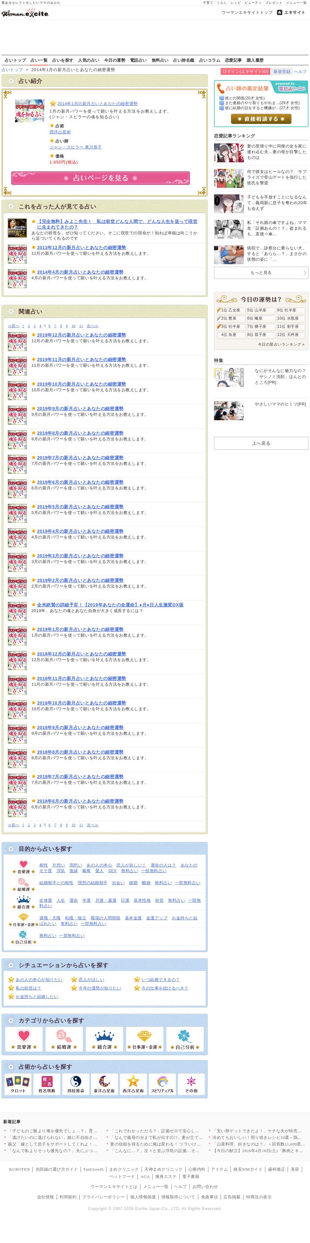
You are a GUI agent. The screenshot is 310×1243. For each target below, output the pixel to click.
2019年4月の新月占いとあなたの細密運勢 (80, 531)
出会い (118, 882)
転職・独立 (76, 918)
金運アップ (157, 918)
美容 (295, 1169)
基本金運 (133, 918)
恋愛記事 (233, 60)
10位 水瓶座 (288, 318)
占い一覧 (39, 60)
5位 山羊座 (257, 310)
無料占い (160, 60)
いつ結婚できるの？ (161, 979)
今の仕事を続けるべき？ (165, 988)
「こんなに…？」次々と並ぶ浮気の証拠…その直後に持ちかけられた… (178, 1150)
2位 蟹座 (228, 318)
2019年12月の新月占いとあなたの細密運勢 (81, 334)
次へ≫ (93, 326)
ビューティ (253, 2)
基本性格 (142, 900)
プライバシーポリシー (103, 1197)
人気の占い (88, 60)
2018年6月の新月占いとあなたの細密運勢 (80, 801)
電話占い (138, 60)
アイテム (219, 1169)
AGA (145, 1176)
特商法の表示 (259, 1197)
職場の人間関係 (106, 918)
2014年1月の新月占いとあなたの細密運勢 (98, 103)
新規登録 (281, 71)
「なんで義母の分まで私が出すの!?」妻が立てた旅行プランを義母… (175, 1137)
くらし (222, 2)
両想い (76, 865)
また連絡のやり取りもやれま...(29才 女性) (262, 103)
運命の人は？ (163, 865)
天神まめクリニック (163, 1169)
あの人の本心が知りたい (39, 979)
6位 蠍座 (254, 318)
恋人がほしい (91, 979)
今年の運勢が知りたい (100, 988)
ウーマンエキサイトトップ (247, 12)
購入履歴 (255, 60)
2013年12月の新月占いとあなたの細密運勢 (81, 247)
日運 (125, 900)
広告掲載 (231, 1197)
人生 (61, 900)
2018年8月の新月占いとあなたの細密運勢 (80, 752)
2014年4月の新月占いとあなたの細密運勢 (80, 272)
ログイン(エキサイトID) (245, 71)
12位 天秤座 (288, 334)
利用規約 (67, 1197)
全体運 (45, 900)
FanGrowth (93, 1169)
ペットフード (122, 1176)
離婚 (146, 882)
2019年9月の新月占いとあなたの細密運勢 (80, 408)
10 (73, 326)
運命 (74, 900)
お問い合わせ (205, 1186)
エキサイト (295, 12)
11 (81, 326)
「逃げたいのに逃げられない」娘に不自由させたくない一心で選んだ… (76, 1137)
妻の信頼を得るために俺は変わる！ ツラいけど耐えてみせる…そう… (176, 1144)
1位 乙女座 (230, 310)
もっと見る (261, 272)
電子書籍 (190, 1176)
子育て (208, 2)
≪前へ (14, 326)
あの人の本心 (99, 865)
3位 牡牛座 (230, 326)
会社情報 (45, 1197)
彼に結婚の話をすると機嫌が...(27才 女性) (262, 108)
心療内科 (197, 1169)
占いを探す (63, 60)
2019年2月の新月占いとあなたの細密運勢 (80, 580)
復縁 (74, 870)
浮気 (61, 870)
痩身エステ (166, 1176)
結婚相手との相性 (56, 882)
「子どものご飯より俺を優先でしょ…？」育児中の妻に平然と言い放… (76, 1131)
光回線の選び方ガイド (57, 1169)
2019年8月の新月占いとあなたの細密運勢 (80, 433)
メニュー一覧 (296, 2)
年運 (86, 900)
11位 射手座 (288, 326)
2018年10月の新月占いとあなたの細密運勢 (81, 702)
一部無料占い (154, 870)
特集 (218, 360)
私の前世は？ (28, 988)
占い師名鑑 (183, 60)
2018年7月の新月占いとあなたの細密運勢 (80, 776)
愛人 (99, 870)
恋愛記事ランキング (234, 135)
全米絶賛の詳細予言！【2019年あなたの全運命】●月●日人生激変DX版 (110, 604)
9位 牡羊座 (286, 310)
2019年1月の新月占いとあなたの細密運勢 (80, 629)
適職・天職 (50, 918)
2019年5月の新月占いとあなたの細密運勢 (80, 506)
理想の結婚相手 (93, 882)
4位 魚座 (228, 334)
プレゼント (274, 2)
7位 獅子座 (257, 326)
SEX (112, 870)
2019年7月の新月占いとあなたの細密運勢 (80, 457)
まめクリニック (124, 1169)
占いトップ (15, 60)
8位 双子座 (257, 334)
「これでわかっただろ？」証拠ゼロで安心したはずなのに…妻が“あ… (177, 1131)
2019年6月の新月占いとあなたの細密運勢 (80, 482)
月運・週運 (106, 900)
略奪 (86, 870)
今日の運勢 (115, 60)
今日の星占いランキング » (281, 344)
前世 (159, 900)
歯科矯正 (276, 1169)
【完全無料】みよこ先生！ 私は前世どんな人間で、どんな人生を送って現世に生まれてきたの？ (117, 224)
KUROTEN (19, 1169)
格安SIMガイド (248, 1169)
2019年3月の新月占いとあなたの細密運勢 (80, 555)
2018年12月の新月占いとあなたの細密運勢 (81, 653)
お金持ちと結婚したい (37, 996)
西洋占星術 (60, 132)
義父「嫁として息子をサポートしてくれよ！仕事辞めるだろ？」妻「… (76, 1144)
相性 (43, 865)
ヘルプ (300, 71)
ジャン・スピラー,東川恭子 (76, 147)
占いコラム (210, 60)
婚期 (133, 882)
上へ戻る (261, 443)
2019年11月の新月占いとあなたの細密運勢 (81, 359)
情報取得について (178, 1197)
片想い (58, 865)
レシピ (236, 2)
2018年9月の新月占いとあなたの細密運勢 (80, 727)
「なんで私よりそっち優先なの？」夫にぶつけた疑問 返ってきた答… (74, 1150)
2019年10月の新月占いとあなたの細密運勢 (81, 384)
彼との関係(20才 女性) (245, 98)
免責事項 (209, 1197)
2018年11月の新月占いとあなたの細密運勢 (81, 678)
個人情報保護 (143, 1197)
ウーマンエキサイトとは (114, 1186)
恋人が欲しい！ (131, 865)
